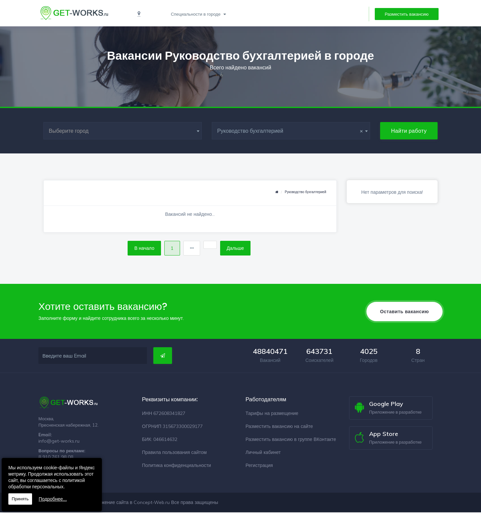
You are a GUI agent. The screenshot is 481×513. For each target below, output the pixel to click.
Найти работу (409, 130)
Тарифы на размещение (272, 414)
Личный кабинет (263, 453)
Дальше (237, 248)
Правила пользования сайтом (174, 453)
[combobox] (122, 130)
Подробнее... (53, 499)
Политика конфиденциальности (176, 466)
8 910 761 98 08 (55, 458)
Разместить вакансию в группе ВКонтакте (291, 440)
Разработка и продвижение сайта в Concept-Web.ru (113, 503)
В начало (143, 248)
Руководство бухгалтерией (305, 192)
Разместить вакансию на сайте (279, 427)
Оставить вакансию (404, 312)
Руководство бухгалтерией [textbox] (290, 130)
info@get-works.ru (58, 442)
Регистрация (259, 466)
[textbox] (122, 130)
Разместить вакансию (407, 14)
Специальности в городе (195, 14)
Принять (20, 498)
